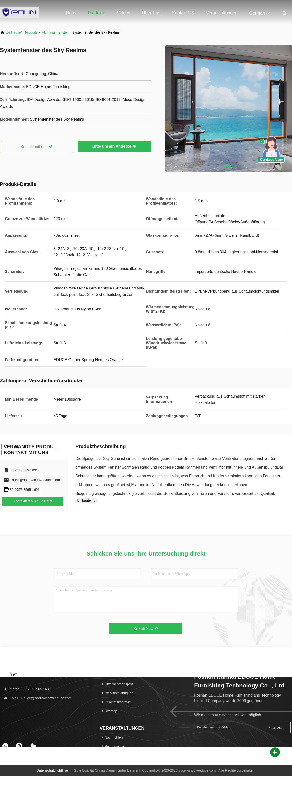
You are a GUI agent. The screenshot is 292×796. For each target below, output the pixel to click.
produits (31, 32)
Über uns (151, 12)
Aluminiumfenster (55, 32)
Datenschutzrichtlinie (52, 770)
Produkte (96, 12)
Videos (123, 12)
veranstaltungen (221, 12)
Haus (71, 12)
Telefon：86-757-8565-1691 (27, 689)
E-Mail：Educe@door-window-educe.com (37, 698)
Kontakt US (183, 12)
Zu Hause (13, 32)
